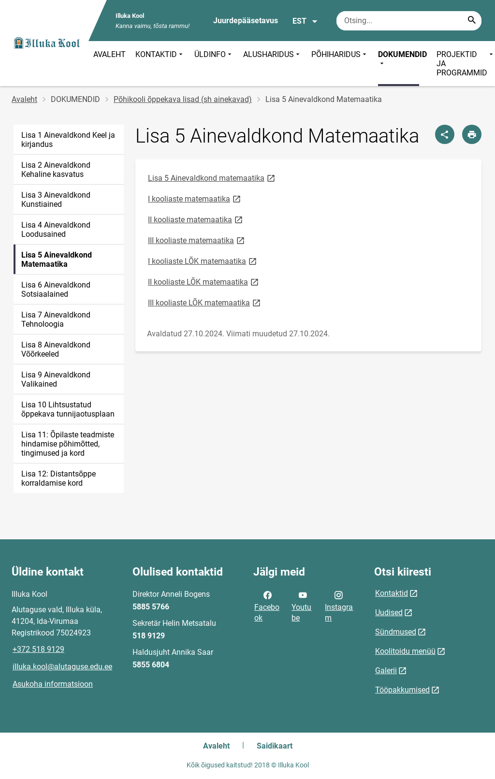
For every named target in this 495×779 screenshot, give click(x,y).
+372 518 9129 (38, 649)
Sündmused (395, 631)
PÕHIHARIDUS (339, 63)
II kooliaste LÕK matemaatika (204, 281)
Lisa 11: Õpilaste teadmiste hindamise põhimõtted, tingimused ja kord (67, 444)
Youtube (301, 605)
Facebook (266, 605)
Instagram (339, 605)
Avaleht (24, 99)
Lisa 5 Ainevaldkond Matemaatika (56, 259)
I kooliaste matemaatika (195, 198)
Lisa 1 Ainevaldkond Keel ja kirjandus (68, 139)
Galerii (386, 670)
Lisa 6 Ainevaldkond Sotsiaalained (55, 289)
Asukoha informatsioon (53, 684)
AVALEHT (109, 54)
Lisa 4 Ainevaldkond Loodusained (55, 229)
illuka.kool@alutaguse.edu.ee (62, 666)
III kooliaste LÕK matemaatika (205, 302)
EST (305, 21)
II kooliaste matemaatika (196, 219)
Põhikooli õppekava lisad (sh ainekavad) (183, 99)
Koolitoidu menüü (405, 651)
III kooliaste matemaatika (197, 240)
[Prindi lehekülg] (471, 134)
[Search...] (472, 21)
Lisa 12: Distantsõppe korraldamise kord (58, 478)
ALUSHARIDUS (272, 63)
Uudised (389, 612)
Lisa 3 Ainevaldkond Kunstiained (55, 199)
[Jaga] (444, 134)
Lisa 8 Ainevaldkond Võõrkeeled (55, 349)
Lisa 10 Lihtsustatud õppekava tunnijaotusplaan (68, 409)
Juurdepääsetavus (245, 20)
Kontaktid (391, 593)
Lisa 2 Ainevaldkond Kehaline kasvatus (55, 169)
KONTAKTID (160, 63)
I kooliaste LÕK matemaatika (203, 261)
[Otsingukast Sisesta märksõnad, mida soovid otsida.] (408, 20)
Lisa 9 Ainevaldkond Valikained (55, 379)
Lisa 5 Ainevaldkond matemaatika (212, 178)
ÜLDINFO (213, 63)
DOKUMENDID (402, 59)
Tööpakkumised (402, 689)
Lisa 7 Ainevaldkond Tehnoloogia (55, 319)
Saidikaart (274, 745)
